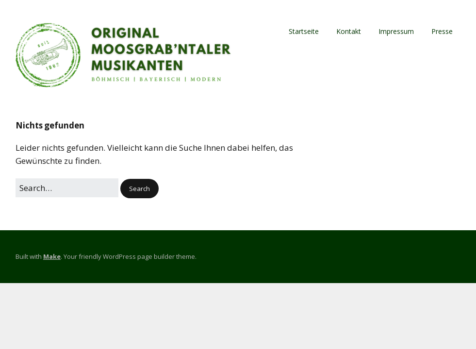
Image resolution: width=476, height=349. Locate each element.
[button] (139, 189)
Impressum (396, 31)
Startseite (304, 31)
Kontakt (348, 31)
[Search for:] (67, 187)
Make (52, 256)
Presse (442, 31)
